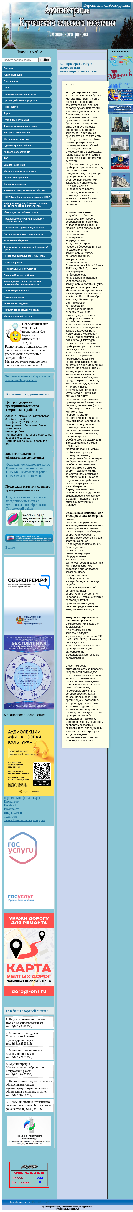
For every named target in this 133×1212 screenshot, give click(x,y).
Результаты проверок (16, 177)
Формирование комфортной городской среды (26, 248)
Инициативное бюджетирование (22, 310)
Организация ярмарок (16, 290)
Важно (10, 547)
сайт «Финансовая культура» (24, 820)
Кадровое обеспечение (17, 152)
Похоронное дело (14, 297)
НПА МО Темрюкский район (26, 472)
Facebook (10, 805)
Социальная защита (15, 184)
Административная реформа (20, 126)
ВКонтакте (11, 809)
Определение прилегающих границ (24, 227)
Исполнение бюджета (16, 240)
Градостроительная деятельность (23, 234)
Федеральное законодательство (28, 464)
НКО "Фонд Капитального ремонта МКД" (27, 197)
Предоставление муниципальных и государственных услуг (24, 219)
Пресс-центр (11, 107)
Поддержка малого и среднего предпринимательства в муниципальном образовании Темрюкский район (27, 503)
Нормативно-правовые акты (20, 94)
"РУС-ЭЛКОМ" (40, 1201)
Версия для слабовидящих (106, 5)
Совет (7, 87)
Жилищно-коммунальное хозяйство (24, 190)
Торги (7, 113)
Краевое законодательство (24, 468)
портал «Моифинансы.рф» (23, 797)
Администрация (13, 74)
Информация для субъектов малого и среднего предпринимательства (25, 204)
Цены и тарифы (13, 262)
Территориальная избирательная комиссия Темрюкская (28, 378)
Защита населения (14, 165)
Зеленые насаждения (16, 303)
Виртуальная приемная (17, 132)
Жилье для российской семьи (21, 212)
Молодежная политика (16, 139)
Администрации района (17, 145)
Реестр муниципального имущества (24, 256)
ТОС (6, 158)
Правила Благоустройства (19, 275)
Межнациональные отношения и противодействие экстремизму (22, 282)
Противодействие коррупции (20, 100)
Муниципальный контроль (19, 316)
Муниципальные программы (20, 171)
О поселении (11, 81)
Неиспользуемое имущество (20, 268)
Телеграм (10, 816)
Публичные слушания (16, 119)
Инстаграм (11, 801)
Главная (8, 68)
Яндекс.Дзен (13, 812)
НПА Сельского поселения (25, 475)
